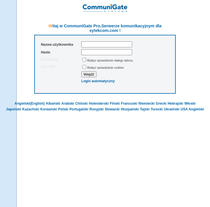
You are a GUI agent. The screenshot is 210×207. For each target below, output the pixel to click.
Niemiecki (147, 103)
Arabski (67, 103)
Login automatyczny (98, 81)
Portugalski (78, 109)
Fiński (115, 103)
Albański (53, 103)
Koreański (48, 109)
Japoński (13, 109)
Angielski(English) (29, 103)
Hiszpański (130, 109)
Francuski (129, 103)
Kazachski (30, 109)
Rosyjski (96, 109)
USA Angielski (192, 109)
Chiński (81, 103)
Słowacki (112, 109)
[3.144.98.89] (49, 59)
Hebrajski (175, 103)
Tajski (145, 109)
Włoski (190, 103)
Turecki (157, 109)
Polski (63, 109)
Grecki (161, 103)
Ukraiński (171, 109)
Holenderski (99, 103)
